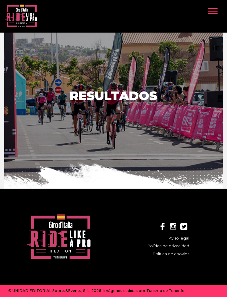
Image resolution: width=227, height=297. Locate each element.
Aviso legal (179, 238)
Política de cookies (171, 254)
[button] (215, 9)
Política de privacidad (168, 246)
